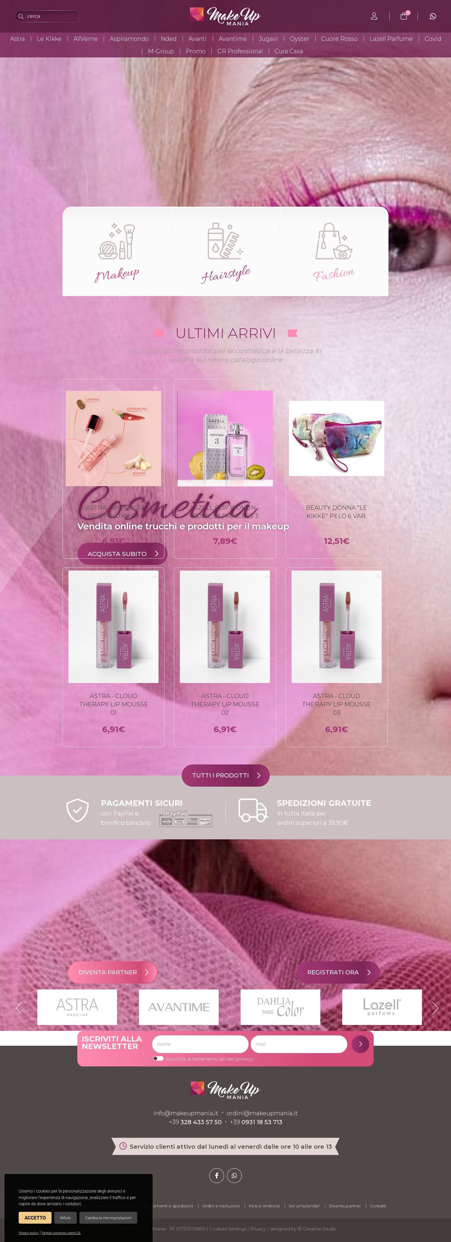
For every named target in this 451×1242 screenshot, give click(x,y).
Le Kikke (49, 38)
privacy (244, 1059)
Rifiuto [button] (65, 1218)
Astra (17, 38)
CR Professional (240, 51)
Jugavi (268, 38)
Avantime (233, 38)
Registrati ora (343, 972)
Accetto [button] (35, 1218)
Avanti (197, 38)
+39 (195, 1122)
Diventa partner (118, 972)
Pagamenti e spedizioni (168, 1206)
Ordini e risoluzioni (221, 1206)
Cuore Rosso (339, 38)
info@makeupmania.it (185, 1113)
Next (433, 1005)
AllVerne (85, 38)
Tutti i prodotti (230, 775)
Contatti (378, 1206)
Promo (196, 51)
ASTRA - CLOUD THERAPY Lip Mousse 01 (113, 704)
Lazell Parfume (391, 38)
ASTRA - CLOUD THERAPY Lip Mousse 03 (336, 704)
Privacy (258, 1229)
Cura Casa (289, 51)
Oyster (299, 38)
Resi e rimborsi (264, 1206)
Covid (433, 38)
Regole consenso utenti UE (61, 1233)
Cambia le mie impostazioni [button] (108, 1218)
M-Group (161, 51)
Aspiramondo (129, 38)
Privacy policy (29, 1233)
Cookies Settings (227, 1229)
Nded (169, 38)
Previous (18, 1005)
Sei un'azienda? (304, 1206)
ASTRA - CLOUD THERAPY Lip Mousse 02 (225, 704)
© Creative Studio (317, 1229)
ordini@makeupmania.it (262, 1113)
